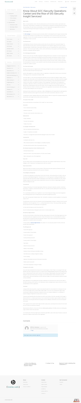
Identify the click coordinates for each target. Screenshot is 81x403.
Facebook (61, 382)
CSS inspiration (11, 20)
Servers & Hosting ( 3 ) (13, 87)
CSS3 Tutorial (13, 46)
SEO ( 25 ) (13, 84)
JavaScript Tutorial (13, 48)
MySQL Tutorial (13, 53)
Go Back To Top (49, 363)
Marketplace (53, 1)
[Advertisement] (68, 341)
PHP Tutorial (13, 51)
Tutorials (46, 1)
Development (10, 13)
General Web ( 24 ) (13, 70)
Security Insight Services (35, 222)
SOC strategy (27, 34)
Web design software (13, 27)
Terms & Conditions (26, 386)
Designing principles (12, 15)
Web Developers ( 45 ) (13, 94)
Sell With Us (43, 388)
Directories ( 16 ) (13, 68)
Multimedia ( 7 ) (13, 77)
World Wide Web (11, 22)
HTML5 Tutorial (13, 43)
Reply (31, 330)
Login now (38, 335)
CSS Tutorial (13, 41)
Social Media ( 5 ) (13, 91)
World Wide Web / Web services (29, 7)
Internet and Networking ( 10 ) (13, 75)
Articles (41, 1)
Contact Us (43, 393)
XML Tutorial (13, 55)
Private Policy (25, 384)
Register (73, 1)
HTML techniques (12, 18)
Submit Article (43, 382)
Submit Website (44, 386)
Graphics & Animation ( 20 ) (13, 72)
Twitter (61, 384)
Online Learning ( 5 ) (13, 80)
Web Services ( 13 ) (13, 96)
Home (36, 1)
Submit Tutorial (44, 384)
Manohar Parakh (64, 7)
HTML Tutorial (13, 39)
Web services (11, 29)
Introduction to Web (12, 24)
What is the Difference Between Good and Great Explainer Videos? (30, 364)
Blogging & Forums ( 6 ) (13, 65)
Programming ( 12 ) (13, 82)
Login (67, 1)
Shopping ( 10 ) (13, 89)
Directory (60, 1)
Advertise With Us (44, 391)
